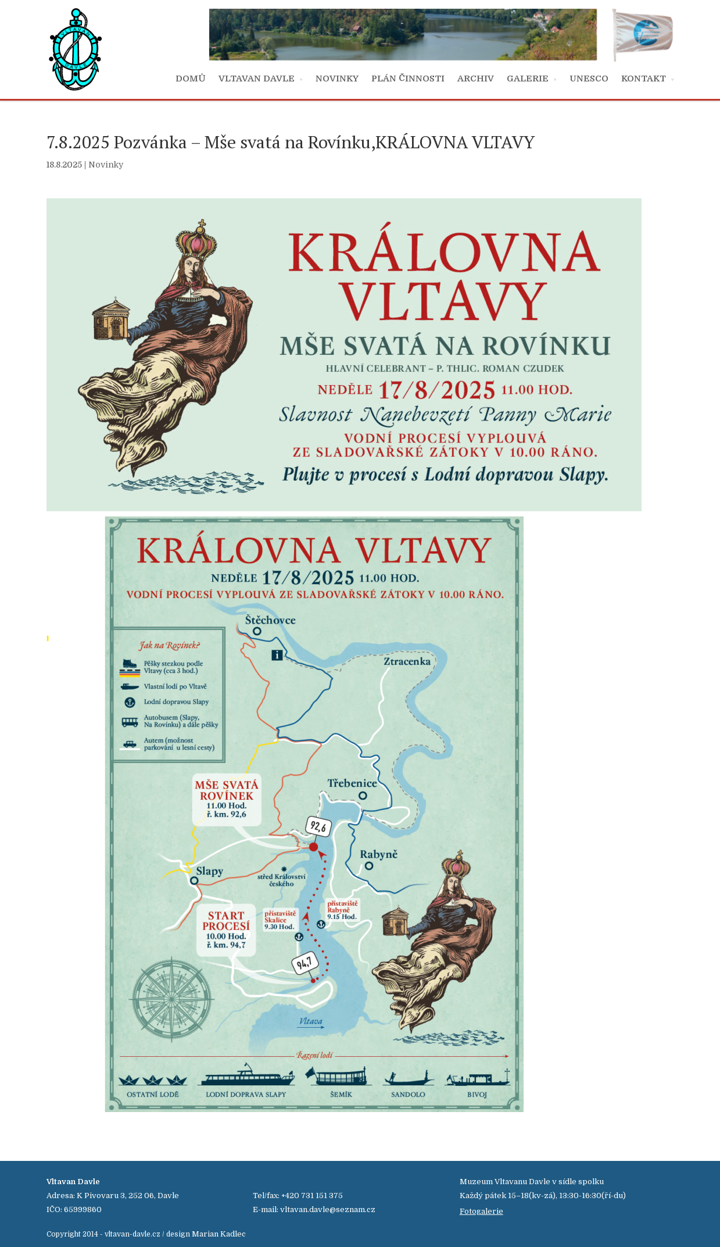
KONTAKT (643, 78)
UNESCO (588, 78)
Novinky (105, 164)
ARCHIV (475, 78)
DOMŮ (190, 78)
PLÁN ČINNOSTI (408, 78)
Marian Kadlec (219, 1234)
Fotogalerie (481, 1211)
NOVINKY (337, 78)
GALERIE (528, 78)
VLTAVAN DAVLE (256, 78)
